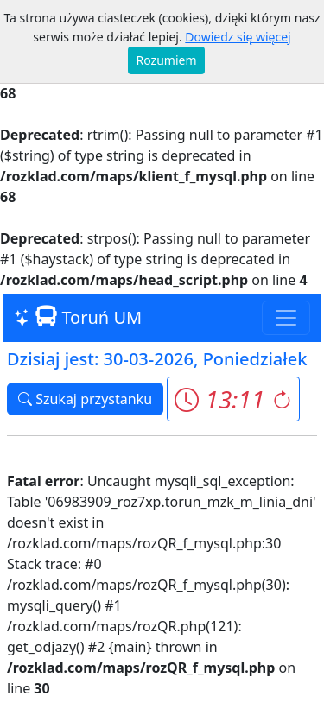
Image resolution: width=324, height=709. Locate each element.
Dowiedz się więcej (237, 36)
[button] (233, 399)
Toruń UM (78, 317)
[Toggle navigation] (286, 318)
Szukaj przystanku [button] (85, 398)
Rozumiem (167, 60)
